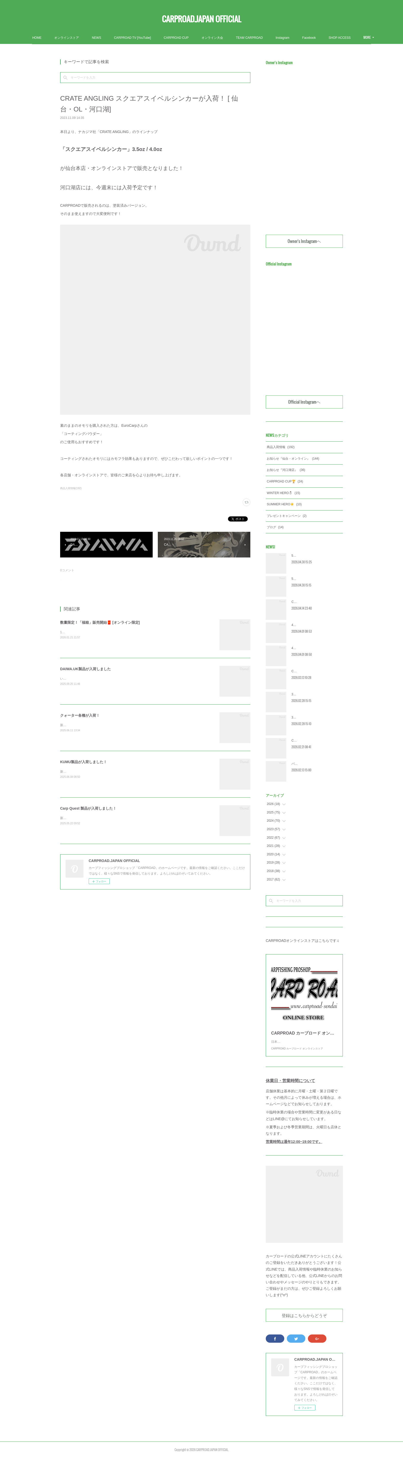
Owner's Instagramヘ (304, 241)
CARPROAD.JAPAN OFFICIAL (201, 19)
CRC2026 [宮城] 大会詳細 (309, 602)
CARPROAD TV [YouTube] (161, 38)
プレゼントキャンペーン (287, 516)
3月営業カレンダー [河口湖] (310, 694)
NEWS (125, 38)
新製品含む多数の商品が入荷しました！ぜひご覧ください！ (101, 771)
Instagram (311, 38)
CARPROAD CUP (205, 38)
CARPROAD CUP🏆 (285, 481)
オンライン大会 (241, 38)
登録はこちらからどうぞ (304, 1325)
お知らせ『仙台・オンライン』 (293, 458)
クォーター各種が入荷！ (80, 715)
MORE (334, 37)
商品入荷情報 (281, 447)
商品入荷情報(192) (70, 488)
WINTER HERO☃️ (283, 493)
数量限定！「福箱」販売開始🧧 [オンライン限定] (100, 622)
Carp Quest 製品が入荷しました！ (88, 808)
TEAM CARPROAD (278, 38)
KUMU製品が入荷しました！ (83, 762)
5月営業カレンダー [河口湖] (310, 555)
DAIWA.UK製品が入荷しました (85, 669)
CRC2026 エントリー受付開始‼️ (313, 671)
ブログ (275, 527)
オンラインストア (95, 38)
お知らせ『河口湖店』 (286, 470)
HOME (65, 38)
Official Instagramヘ (304, 402)
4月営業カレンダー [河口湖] (310, 625)
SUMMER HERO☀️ (284, 504)
